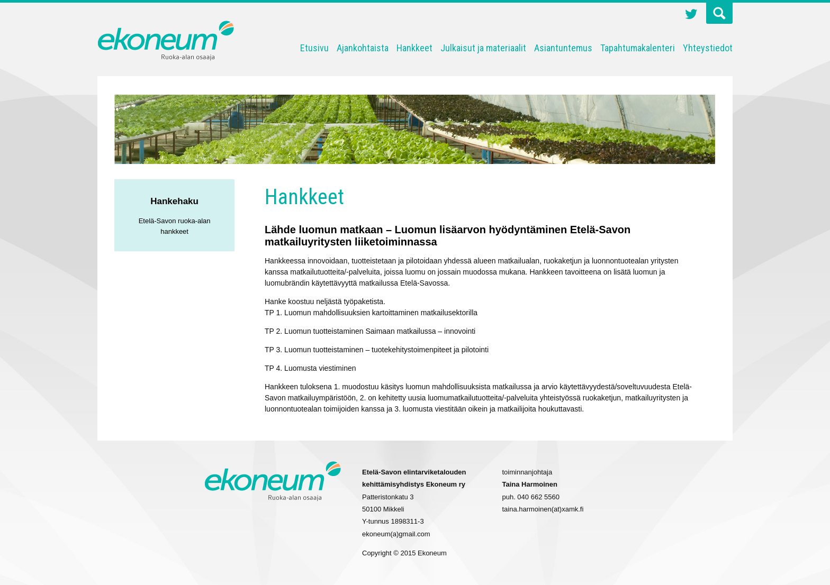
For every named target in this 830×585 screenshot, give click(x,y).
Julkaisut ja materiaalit (483, 47)
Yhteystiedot (708, 47)
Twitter (691, 15)
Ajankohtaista (363, 47)
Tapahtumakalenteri (637, 47)
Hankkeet (414, 47)
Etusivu (314, 47)
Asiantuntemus (563, 47)
